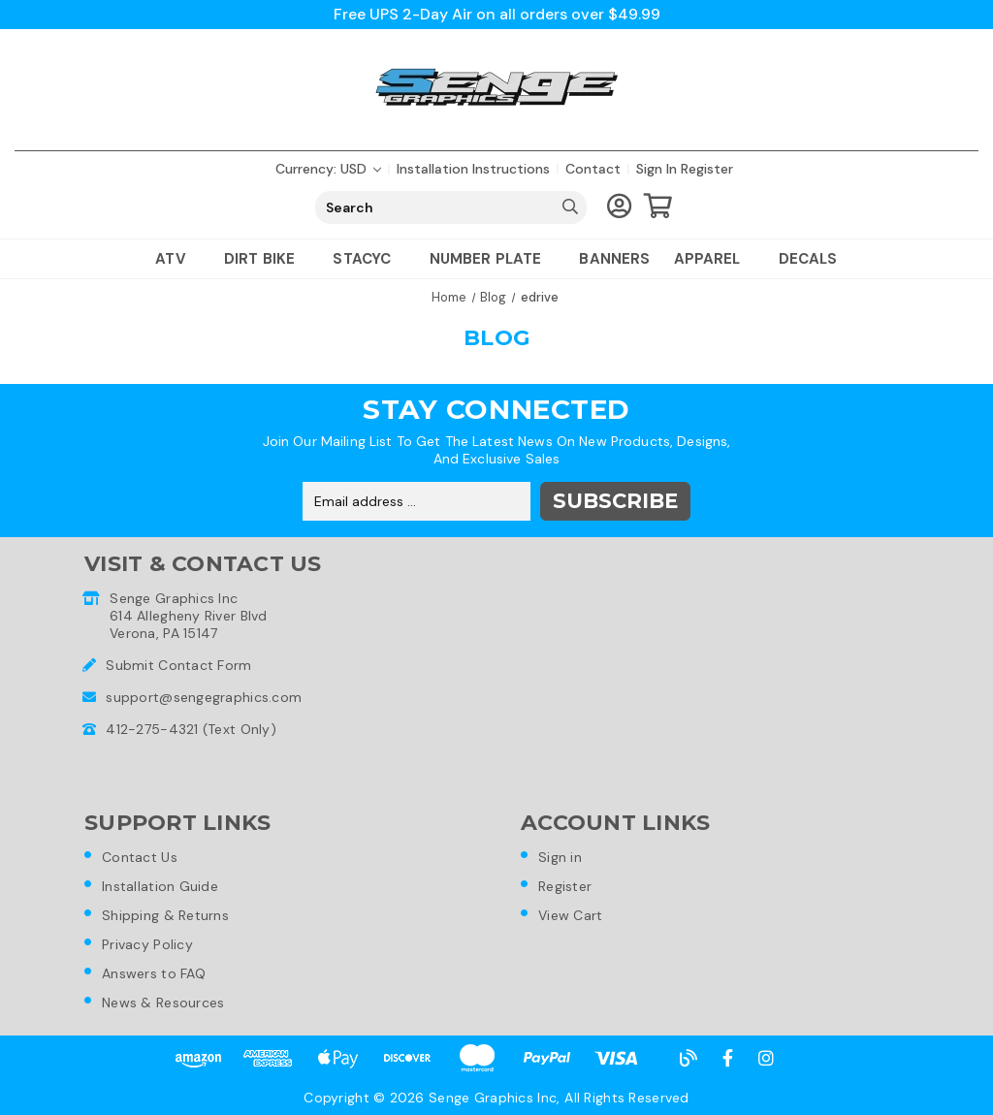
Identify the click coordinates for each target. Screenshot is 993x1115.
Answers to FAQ (154, 973)
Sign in (656, 168)
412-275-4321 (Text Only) (191, 729)
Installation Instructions (473, 168)
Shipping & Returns (165, 915)
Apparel (714, 259)
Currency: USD (328, 168)
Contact (593, 168)
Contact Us (139, 857)
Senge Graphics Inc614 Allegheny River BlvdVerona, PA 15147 (189, 615)
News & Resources (163, 1002)
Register (707, 168)
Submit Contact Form (178, 665)
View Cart (570, 915)
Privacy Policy (147, 944)
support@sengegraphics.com (204, 697)
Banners (614, 259)
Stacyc (369, 259)
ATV (178, 259)
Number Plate (493, 259)
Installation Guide (160, 886)
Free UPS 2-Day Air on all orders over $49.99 (497, 14)
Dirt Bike (267, 259)
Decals (808, 259)
